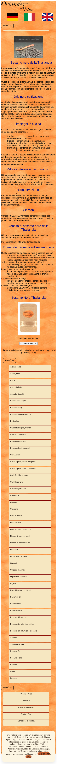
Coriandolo (14, 495)
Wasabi (13, 671)
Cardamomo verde (18, 434)
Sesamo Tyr (15, 651)
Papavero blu (15, 597)
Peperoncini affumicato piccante (23, 631)
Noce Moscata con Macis (21, 590)
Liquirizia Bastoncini (18, 577)
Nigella (13, 583)
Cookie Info (44, 753)
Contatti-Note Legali (26, 707)
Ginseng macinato (17, 570)
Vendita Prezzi (26, 694)
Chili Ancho (15, 455)
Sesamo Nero (16, 658)
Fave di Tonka (16, 516)
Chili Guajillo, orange (19, 475)
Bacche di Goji (16, 407)
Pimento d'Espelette (18, 617)
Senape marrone (17, 644)
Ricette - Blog (26, 714)
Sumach (13, 665)
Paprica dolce (16, 610)
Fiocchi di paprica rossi (20, 536)
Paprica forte (15, 604)
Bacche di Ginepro (18, 401)
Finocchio (14, 549)
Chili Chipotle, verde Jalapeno (22, 462)
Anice (12, 380)
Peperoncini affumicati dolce (22, 624)
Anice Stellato (16, 387)
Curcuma (14, 509)
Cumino (13, 502)
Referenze (26, 701)
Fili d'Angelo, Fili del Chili (20, 529)
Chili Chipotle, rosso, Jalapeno (23, 468)
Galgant (13, 563)
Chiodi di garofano (18, 489)
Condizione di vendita (26, 721)
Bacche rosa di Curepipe (20, 414)
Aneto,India (15, 374)
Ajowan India (15, 367)
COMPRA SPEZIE (28, 343)
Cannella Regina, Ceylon (20, 428)
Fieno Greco (15, 522)
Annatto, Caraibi (17, 394)
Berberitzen (15, 421)
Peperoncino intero (18, 441)
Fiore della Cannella (18, 556)
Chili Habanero (16, 482)
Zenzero (13, 678)
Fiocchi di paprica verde (20, 543)
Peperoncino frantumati (20, 448)
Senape (13, 637)
